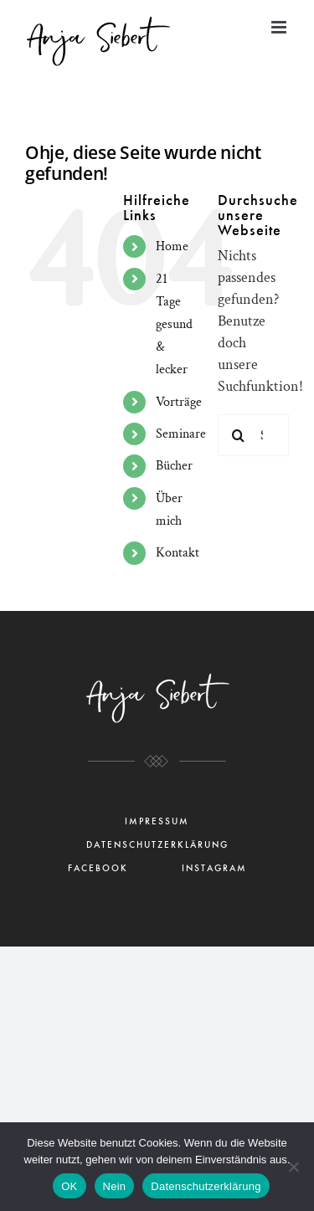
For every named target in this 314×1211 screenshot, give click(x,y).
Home (172, 246)
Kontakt (177, 553)
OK (69, 1186)
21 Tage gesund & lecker (174, 324)
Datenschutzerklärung (205, 1186)
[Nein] (293, 1166)
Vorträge (179, 402)
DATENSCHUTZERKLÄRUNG (157, 844)
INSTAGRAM (214, 868)
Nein (114, 1186)
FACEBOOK (98, 868)
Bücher (174, 466)
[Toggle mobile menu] (280, 27)
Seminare (181, 434)
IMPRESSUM (157, 821)
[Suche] (239, 435)
